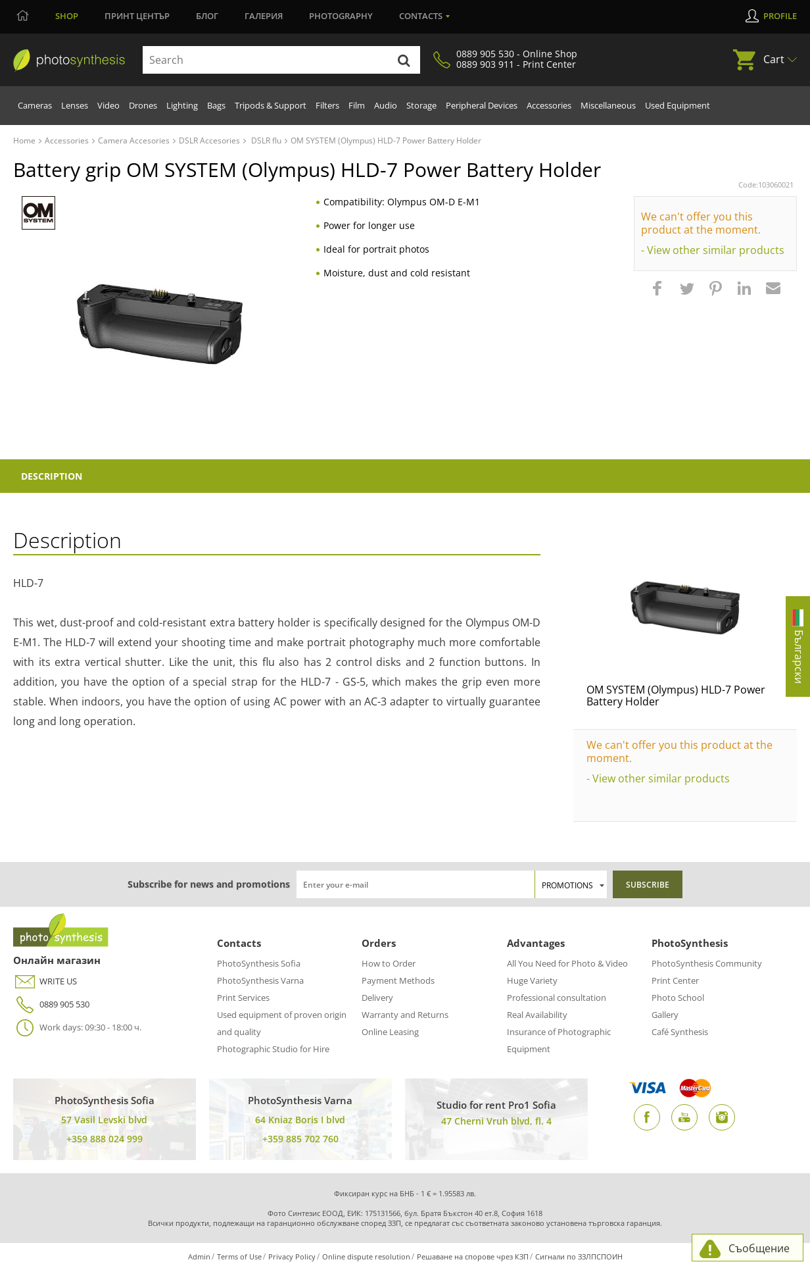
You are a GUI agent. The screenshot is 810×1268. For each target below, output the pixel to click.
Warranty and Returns (405, 1015)
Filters (327, 105)
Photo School (678, 997)
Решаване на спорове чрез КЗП (473, 1256)
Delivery (377, 997)
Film (356, 105)
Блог (207, 16)
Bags (216, 105)
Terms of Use (239, 1256)
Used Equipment (677, 105)
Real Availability (537, 1015)
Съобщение (759, 1248)
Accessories (549, 105)
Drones (143, 105)
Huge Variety (532, 980)
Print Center (675, 980)
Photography (341, 16)
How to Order (389, 963)
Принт (137, 16)
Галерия (264, 16)
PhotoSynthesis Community (707, 963)
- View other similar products (712, 250)
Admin (199, 1256)
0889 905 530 (51, 1004)
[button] (658, 295)
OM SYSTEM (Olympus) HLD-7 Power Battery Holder (675, 695)
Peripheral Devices (481, 105)
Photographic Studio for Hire (273, 1049)
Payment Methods (398, 980)
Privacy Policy (292, 1256)
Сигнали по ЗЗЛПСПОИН (579, 1256)
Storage (421, 105)
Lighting (182, 105)
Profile (780, 16)
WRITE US (45, 981)
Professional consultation (556, 997)
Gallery (665, 1015)
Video (108, 105)
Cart (773, 59)
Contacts (420, 16)
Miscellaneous (608, 105)
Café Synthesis (680, 1032)
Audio (385, 105)
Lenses (74, 105)
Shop (66, 16)
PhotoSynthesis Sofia (258, 963)
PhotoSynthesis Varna (260, 980)
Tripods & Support (270, 105)
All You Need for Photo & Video (567, 963)
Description (52, 476)
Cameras (35, 105)
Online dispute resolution (366, 1256)
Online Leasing (390, 1032)
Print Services (243, 997)
